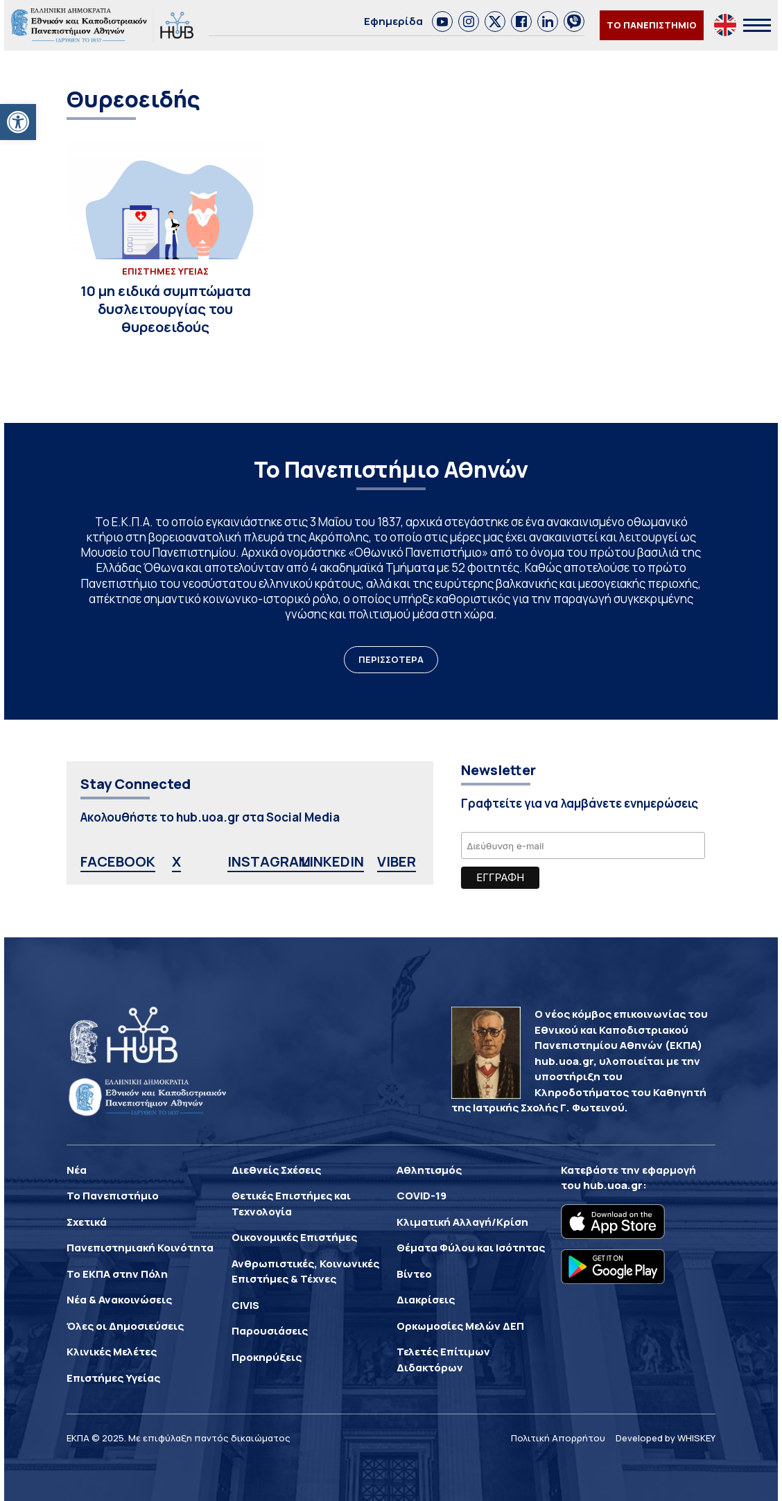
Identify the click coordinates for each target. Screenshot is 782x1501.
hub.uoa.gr (613, 1185)
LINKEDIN (332, 861)
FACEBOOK (117, 861)
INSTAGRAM (269, 861)
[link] (442, 21)
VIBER (396, 861)
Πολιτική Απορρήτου (558, 1438)
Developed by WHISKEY (665, 1438)
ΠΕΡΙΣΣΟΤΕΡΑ (391, 659)
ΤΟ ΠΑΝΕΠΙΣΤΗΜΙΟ (652, 25)
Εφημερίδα (393, 21)
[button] (18, 122)
